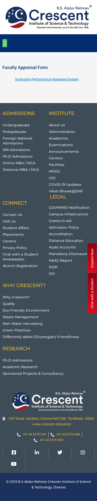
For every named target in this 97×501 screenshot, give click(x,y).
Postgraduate (14, 132)
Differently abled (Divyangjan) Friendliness (41, 337)
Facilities (56, 165)
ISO (52, 274)
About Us (57, 125)
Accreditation (61, 234)
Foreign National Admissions (17, 140)
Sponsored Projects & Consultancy (33, 373)
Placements (13, 234)
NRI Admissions (16, 150)
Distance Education (66, 241)
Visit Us (9, 221)
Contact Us (12, 215)
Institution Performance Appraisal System (46, 79)
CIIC (52, 178)
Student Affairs (16, 228)
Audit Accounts (62, 247)
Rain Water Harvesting (23, 324)
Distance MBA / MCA (21, 170)
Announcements (64, 151)
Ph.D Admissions (17, 156)
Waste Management (21, 317)
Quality (9, 304)
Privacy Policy (15, 248)
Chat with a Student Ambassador (20, 256)
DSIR (53, 267)
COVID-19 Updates (65, 184)
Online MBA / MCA (19, 163)
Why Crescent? (16, 297)
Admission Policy (64, 227)
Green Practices (17, 330)
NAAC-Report (60, 260)
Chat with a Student (92, 293)
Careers (9, 241)
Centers (56, 158)
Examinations (61, 145)
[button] (4, 43)
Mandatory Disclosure (68, 254)
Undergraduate (16, 125)
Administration (62, 132)
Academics (58, 138)
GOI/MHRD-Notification (69, 208)
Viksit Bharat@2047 (66, 191)
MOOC (54, 171)
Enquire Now (92, 258)
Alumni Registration (20, 266)
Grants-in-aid (60, 221)
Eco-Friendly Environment (26, 310)
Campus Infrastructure (68, 214)
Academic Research (20, 367)
